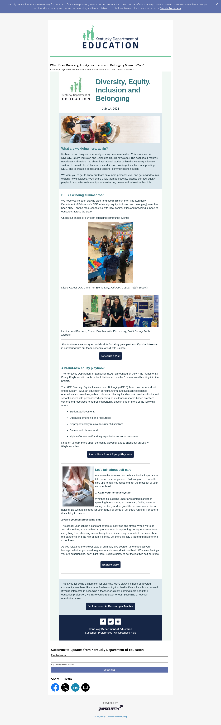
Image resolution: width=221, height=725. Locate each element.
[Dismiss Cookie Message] (216, 3)
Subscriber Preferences (98, 632)
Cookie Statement (170, 8)
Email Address (58, 655)
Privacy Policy (99, 717)
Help (133, 632)
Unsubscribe (121, 632)
